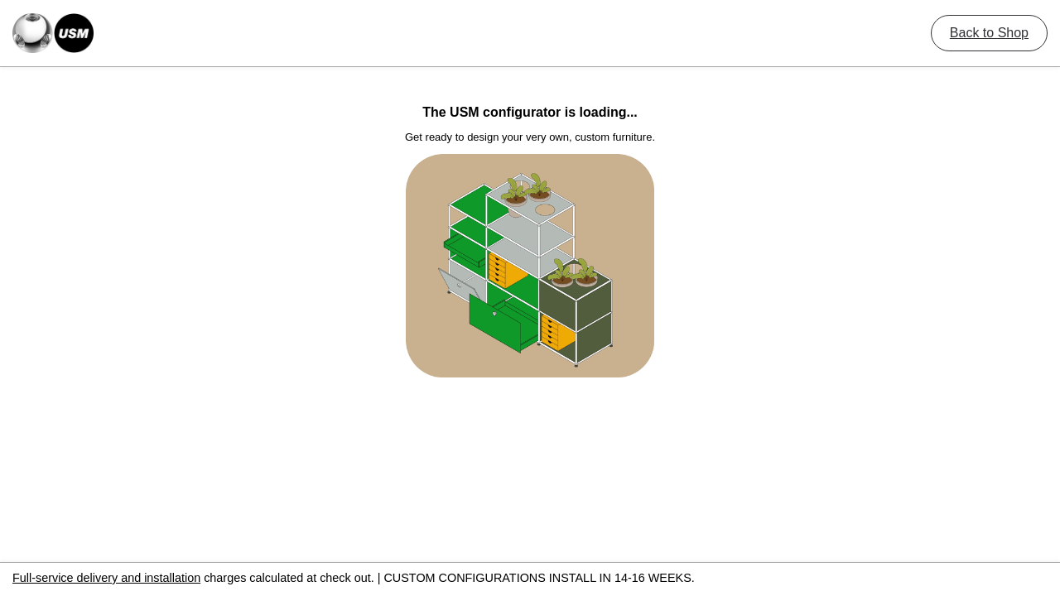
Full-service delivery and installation (106, 577)
